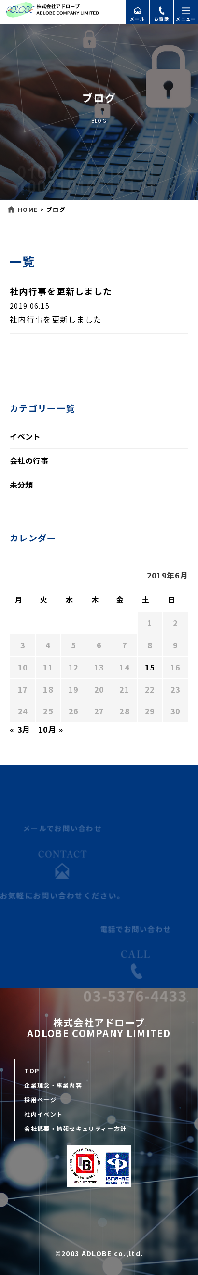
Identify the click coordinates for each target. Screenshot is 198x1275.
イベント (25, 436)
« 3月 (20, 729)
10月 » (51, 729)
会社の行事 (29, 460)
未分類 (21, 484)
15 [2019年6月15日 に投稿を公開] (150, 667)
